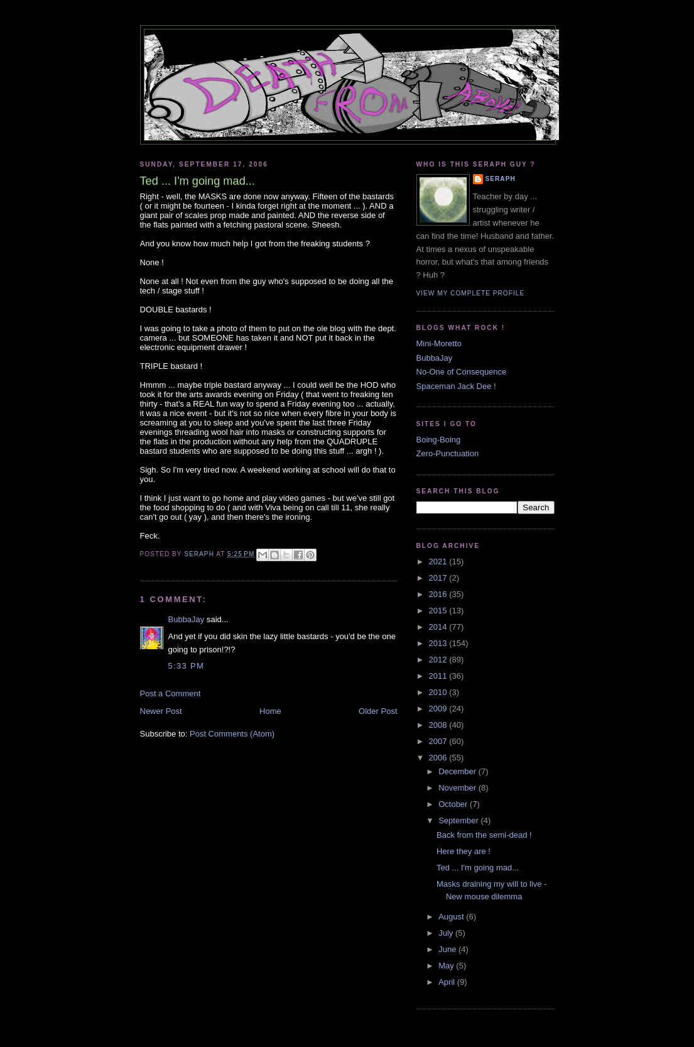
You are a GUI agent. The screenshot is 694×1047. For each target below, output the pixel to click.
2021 (439, 561)
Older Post (378, 711)
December (458, 771)
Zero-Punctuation (447, 453)
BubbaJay (186, 619)
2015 (439, 610)
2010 (439, 692)
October (454, 804)
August (452, 916)
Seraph (500, 178)
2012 (439, 659)
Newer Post (161, 711)
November (458, 787)
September (459, 820)
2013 (439, 643)
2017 (439, 578)
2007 (439, 741)
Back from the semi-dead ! (484, 835)
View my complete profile (470, 293)
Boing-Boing (438, 439)
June (448, 949)
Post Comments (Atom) (232, 733)
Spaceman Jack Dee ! (456, 386)
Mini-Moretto (439, 343)
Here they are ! (463, 851)
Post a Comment (170, 693)
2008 (439, 725)
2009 (439, 708)
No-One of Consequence (461, 371)
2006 (439, 757)
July (446, 933)
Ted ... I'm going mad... (477, 867)
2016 (439, 594)
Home (270, 711)
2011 (439, 676)
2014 (439, 627)
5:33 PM (186, 666)
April (447, 982)
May (447, 965)
